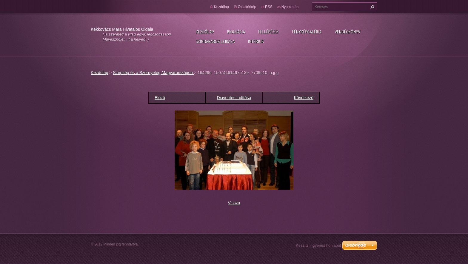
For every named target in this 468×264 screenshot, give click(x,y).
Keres (371, 6)
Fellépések (268, 32)
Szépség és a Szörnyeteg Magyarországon (153, 72)
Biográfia (236, 32)
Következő (303, 97)
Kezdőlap (205, 32)
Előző (160, 97)
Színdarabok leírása (215, 41)
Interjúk (256, 41)
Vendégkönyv (348, 32)
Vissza (234, 202)
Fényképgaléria (307, 32)
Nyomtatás (289, 7)
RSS (269, 7)
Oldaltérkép (247, 7)
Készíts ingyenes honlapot (318, 245)
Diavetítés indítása (234, 97)
